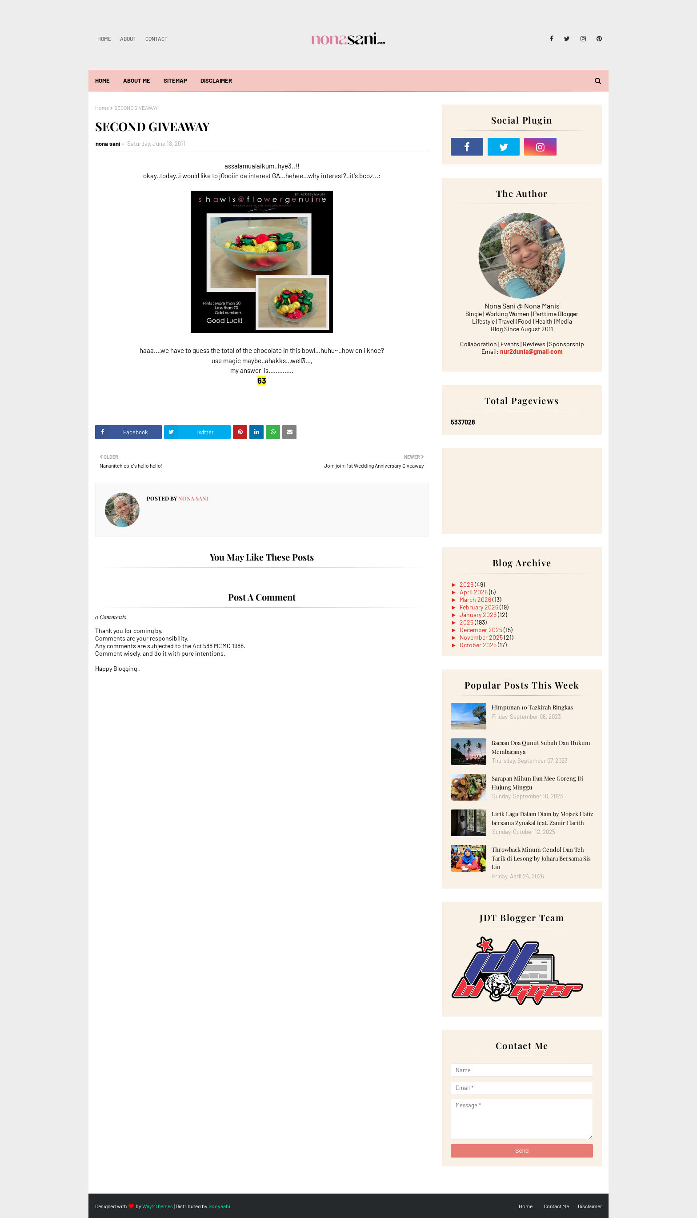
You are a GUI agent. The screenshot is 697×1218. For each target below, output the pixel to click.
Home (104, 39)
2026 (467, 584)
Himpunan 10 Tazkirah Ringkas (532, 707)
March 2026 (476, 599)
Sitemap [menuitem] (175, 80)
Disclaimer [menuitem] (216, 80)
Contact (156, 39)
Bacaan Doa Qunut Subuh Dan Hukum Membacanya (541, 747)
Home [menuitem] (102, 80)
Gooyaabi (219, 1206)
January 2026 (479, 614)
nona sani (108, 143)
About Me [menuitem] (136, 80)
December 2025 (482, 629)
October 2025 (479, 645)
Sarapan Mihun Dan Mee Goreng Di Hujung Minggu (537, 782)
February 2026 (480, 607)
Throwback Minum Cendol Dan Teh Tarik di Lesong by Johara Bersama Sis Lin (541, 857)
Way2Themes (157, 1206)
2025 (467, 622)
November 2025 (482, 637)
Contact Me (556, 1206)
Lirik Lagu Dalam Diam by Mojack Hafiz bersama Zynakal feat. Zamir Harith (542, 818)
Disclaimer (590, 1206)
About (128, 39)
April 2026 (474, 592)
